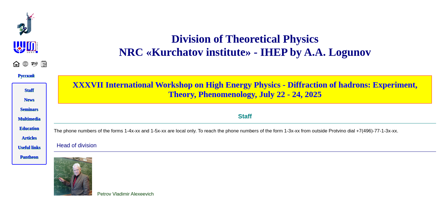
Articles (29, 138)
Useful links (29, 147)
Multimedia (29, 118)
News (29, 99)
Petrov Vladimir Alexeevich (104, 177)
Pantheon (29, 157)
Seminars (29, 109)
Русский (26, 75)
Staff (29, 90)
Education (29, 128)
